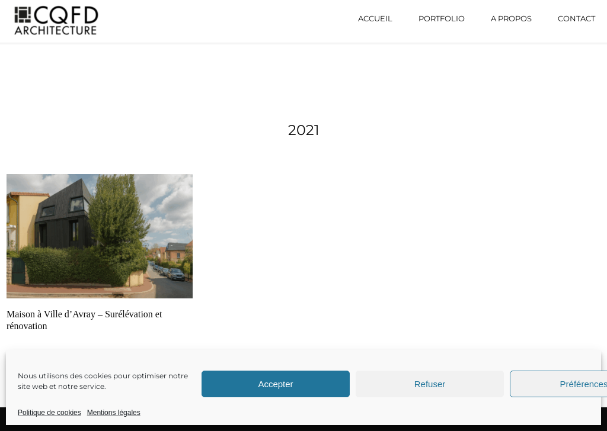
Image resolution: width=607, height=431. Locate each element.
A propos (511, 18)
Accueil (375, 18)
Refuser (430, 384)
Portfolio (441, 18)
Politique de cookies (49, 412)
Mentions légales (113, 412)
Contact (576, 18)
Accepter (275, 384)
